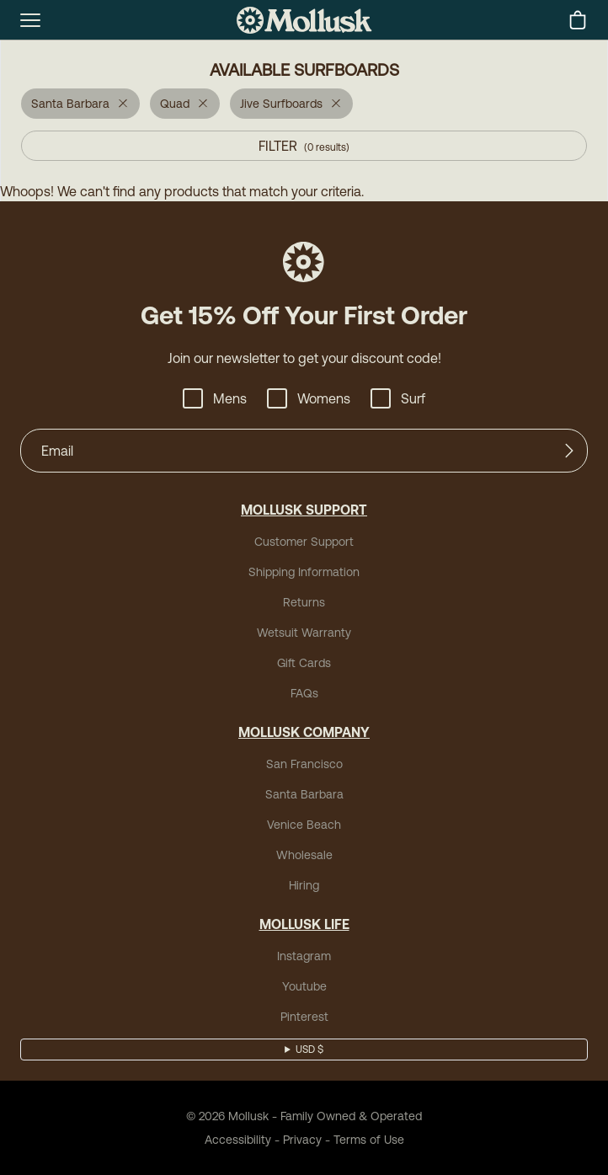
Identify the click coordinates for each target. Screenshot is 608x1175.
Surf (398, 398)
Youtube (304, 986)
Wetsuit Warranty (304, 632)
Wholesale (304, 855)
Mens (215, 398)
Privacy (302, 1139)
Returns (304, 602)
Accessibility (238, 1139)
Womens (308, 398)
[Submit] (569, 451)
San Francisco (304, 764)
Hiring (304, 885)
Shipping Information (304, 572)
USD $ (309, 1049)
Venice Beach (304, 824)
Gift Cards (304, 663)
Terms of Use (368, 1139)
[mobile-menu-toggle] (30, 20)
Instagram (304, 956)
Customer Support (304, 541)
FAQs (304, 693)
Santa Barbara (304, 794)
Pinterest (304, 1016)
